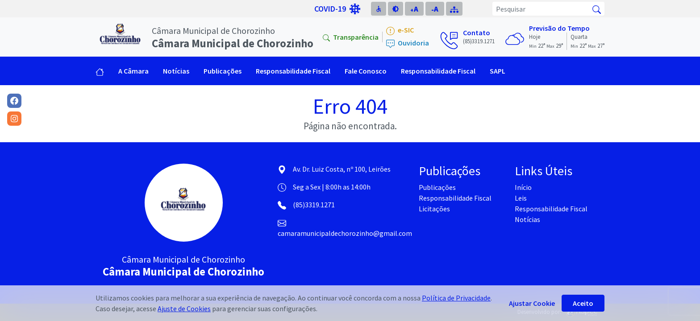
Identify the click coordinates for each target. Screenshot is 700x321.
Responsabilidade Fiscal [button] (293, 70)
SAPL (497, 70)
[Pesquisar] (540, 9)
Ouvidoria (407, 43)
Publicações (437, 187)
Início (523, 187)
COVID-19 (337, 9)
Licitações (434, 208)
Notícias (176, 70)
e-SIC (400, 30)
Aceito (583, 303)
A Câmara (133, 70)
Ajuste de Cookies (184, 308)
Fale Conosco (366, 70)
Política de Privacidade (456, 297)
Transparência (351, 37)
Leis (521, 197)
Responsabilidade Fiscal (438, 70)
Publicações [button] (223, 70)
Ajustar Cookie (532, 303)
